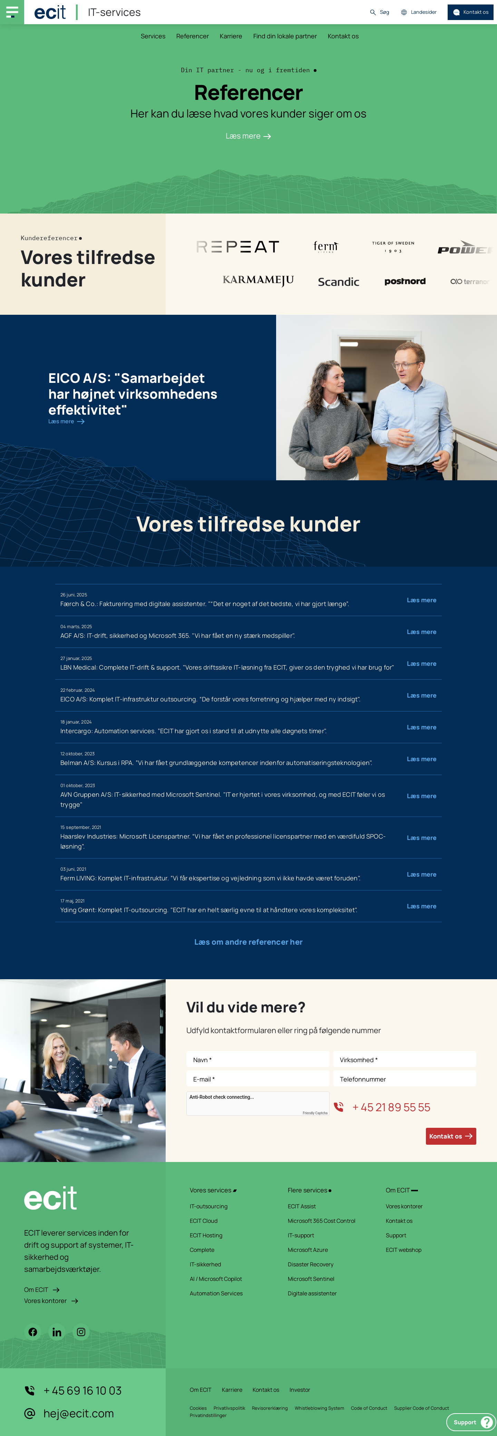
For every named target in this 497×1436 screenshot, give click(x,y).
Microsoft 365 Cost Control (328, 1220)
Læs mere (248, 136)
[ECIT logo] (83, 1198)
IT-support (328, 1235)
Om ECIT (42, 1289)
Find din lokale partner (285, 36)
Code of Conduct (369, 1408)
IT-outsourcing (230, 1206)
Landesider (418, 12)
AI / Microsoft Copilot (230, 1279)
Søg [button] (379, 12)
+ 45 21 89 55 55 (381, 1107)
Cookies (198, 1408)
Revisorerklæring (270, 1408)
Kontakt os (471, 12)
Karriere (231, 36)
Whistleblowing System (319, 1408)
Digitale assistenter (328, 1293)
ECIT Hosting (230, 1235)
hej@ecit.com (69, 1413)
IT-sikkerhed (230, 1264)
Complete (230, 1250)
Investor (300, 1390)
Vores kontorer (51, 1300)
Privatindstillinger (208, 1415)
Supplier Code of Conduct (421, 1408)
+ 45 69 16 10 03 (73, 1390)
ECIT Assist (328, 1206)
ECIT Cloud (230, 1220)
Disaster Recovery (328, 1264)
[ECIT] (50, 12)
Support (473, 1422)
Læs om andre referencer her (248, 942)
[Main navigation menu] (12, 12)
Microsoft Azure (328, 1250)
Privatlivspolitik (229, 1408)
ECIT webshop (426, 1250)
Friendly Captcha (315, 1113)
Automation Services (230, 1293)
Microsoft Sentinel (328, 1279)
